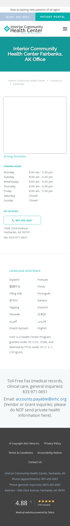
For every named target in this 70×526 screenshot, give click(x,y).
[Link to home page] (30, 29)
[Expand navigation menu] (65, 28)
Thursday (35, 186)
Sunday (35, 200)
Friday (35, 191)
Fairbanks (18, 84)
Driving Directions (15, 156)
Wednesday (35, 181)
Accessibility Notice (50, 452)
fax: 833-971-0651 (16, 237)
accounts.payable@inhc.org (41, 399)
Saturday (35, 195)
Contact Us (56, 80)
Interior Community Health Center (26, 80)
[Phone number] (22, 220)
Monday (35, 172)
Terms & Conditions (21, 452)
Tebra (51, 512)
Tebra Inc (34, 443)
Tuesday (35, 177)
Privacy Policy (52, 443)
